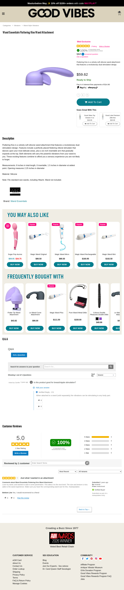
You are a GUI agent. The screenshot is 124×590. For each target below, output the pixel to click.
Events (46, 563)
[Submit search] (110, 367)
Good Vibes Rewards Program (94, 573)
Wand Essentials (19, 201)
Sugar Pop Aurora (15, 254)
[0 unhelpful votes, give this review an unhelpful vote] (12, 498)
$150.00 (77, 319)
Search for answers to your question (25, 367)
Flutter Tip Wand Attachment (14, 314)
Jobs (83, 579)
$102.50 (108, 258)
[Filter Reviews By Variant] (100, 471)
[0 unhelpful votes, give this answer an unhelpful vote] (39, 406)
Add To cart (93, 102)
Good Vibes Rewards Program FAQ (96, 576)
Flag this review (23, 498)
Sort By (93, 375)
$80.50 (39, 258)
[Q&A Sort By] (106, 375)
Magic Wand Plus (56, 313)
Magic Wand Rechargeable (85, 254)
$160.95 (85, 258)
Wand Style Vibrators (31, 25)
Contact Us (17, 566)
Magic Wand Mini (109, 254)
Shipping (16, 572)
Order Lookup (18, 569)
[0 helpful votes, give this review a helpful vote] (6, 498)
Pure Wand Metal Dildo (78, 313)
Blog (44, 560)
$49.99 (99, 322)
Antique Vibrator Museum (91, 567)
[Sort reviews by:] (67, 471)
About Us (17, 563)
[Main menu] (3, 13)
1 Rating (94, 46)
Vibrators (17, 25)
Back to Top (84, 510)
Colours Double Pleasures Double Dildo (99, 314)
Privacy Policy (19, 575)
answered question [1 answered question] (91, 54)
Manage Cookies (20, 583)
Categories (7, 25)
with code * (61, 3)
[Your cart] (119, 14)
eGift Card (17, 560)
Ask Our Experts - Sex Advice (55, 566)
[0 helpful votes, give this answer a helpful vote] (39, 400)
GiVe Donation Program (91, 570)
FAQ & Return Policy (22, 580)
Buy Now (15, 264)
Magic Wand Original (39, 254)
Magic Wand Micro (62, 254)
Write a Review (104, 46)
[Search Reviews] (60, 463)
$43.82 (14, 320)
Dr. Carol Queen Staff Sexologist (57, 569)
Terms (15, 577)
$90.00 (35, 320)
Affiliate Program (88, 564)
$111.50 (56, 319)
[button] (97, 318)
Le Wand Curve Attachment (35, 314)
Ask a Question (82, 57)
